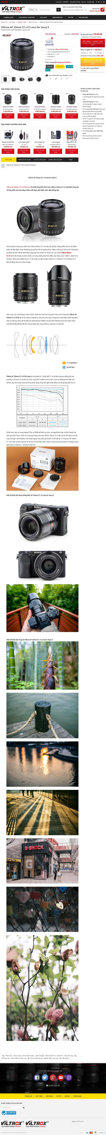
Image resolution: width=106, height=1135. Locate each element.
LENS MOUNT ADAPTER (27, 17)
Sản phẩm (12, 22)
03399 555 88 (95, 11)
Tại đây (70, 75)
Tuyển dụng (77, 1096)
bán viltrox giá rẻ (64, 1058)
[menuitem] (8, 17)
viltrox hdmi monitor (28, 1056)
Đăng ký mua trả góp (92, 62)
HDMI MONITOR (57, 17)
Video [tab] (71, 159)
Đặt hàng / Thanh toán (92, 43)
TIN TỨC (70, 17)
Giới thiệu (66, 2)
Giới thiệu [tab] (8, 159)
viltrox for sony (68, 1056)
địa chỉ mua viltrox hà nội (35, 1058)
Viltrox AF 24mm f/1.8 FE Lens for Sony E (55, 109)
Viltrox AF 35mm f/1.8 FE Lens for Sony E (71, 109)
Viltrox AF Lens (32, 22)
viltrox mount (17, 1056)
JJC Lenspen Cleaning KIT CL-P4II (55, 144)
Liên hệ (83, 2)
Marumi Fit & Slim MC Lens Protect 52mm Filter (8, 144)
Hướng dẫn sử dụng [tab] (55, 159)
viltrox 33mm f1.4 (50, 1056)
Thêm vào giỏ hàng (8, 116)
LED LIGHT (43, 17)
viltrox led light (39, 1056)
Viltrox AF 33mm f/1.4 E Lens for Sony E (8, 109)
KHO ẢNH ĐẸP (83, 17)
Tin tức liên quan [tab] (40, 159)
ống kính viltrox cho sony (51, 1058)
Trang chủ (59, 2)
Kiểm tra (85, 10)
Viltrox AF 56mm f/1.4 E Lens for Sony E (24, 109)
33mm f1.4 (60, 1056)
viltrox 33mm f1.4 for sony (18, 1058)
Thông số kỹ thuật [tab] (24, 159)
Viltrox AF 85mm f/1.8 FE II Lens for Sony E (40, 109)
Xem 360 (49, 66)
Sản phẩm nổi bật (75, 2)
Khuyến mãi (90, 2)
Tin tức (58, 1096)
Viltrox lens (8, 1056)
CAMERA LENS (8, 17)
